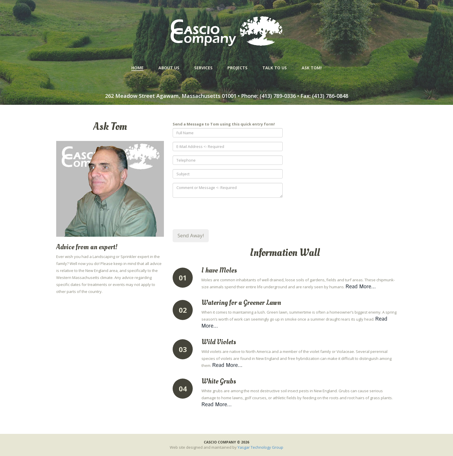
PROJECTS (237, 67)
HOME (137, 68)
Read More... (361, 287)
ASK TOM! (312, 67)
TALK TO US (274, 67)
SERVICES (203, 67)
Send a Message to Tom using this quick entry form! (224, 124)
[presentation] (217, 213)
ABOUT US (168, 67)
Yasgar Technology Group (260, 447)
